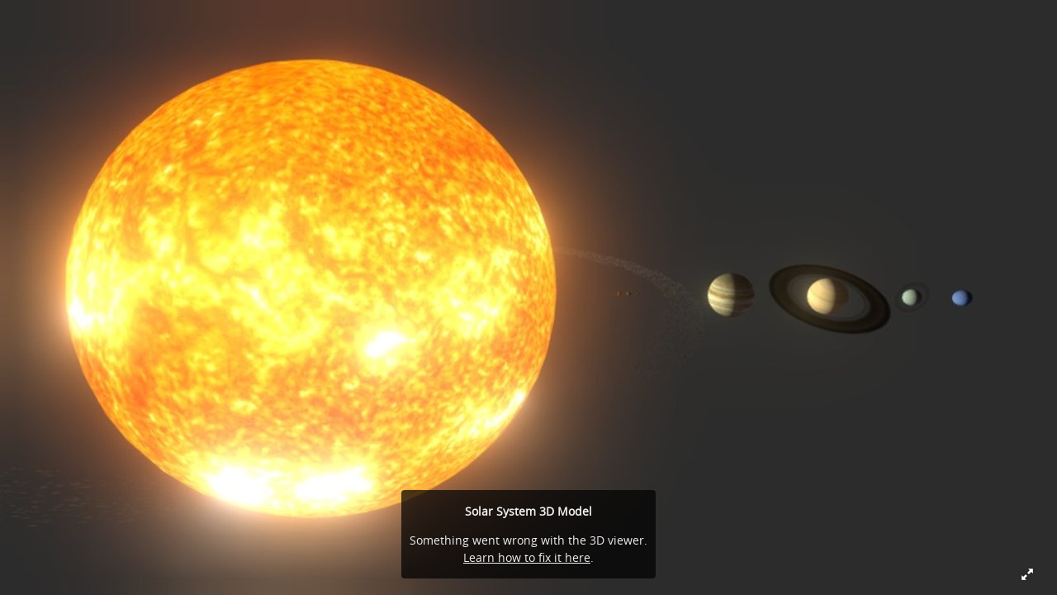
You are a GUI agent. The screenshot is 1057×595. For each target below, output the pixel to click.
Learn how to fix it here (526, 557)
